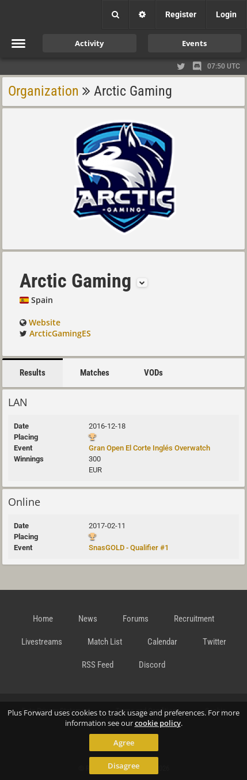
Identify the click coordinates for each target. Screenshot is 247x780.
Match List (105, 642)
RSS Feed (97, 665)
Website (44, 322)
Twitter (214, 642)
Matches (94, 373)
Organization (43, 91)
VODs (153, 373)
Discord (152, 665)
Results (32, 373)
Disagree (123, 765)
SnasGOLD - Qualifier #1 (129, 547)
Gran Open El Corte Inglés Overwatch (149, 448)
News (87, 619)
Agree (123, 742)
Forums (136, 619)
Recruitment (194, 619)
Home (43, 619)
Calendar (162, 642)
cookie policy (158, 723)
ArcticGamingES (60, 333)
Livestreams (41, 642)
